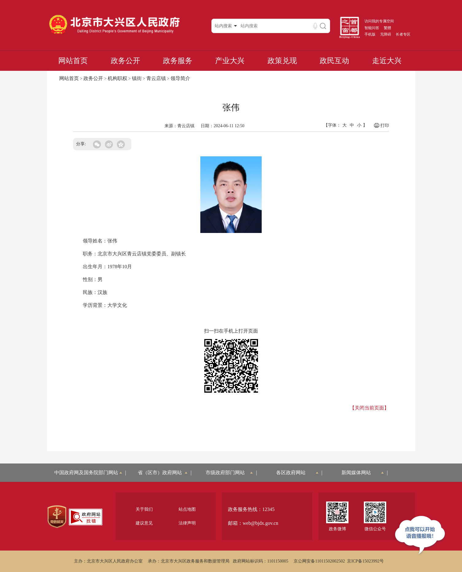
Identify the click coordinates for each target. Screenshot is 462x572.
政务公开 (125, 61)
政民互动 (334, 61)
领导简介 (180, 78)
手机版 (369, 34)
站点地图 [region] (187, 509)
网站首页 (73, 61)
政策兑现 (282, 61)
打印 (381, 125)
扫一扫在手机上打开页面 (231, 331)
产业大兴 (229, 61)
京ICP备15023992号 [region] (365, 561)
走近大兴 (387, 61)
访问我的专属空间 (379, 21)
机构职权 (117, 78)
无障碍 (385, 34)
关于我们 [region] (144, 509)
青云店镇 (156, 78)
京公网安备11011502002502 (319, 561)
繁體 (387, 28)
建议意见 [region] (144, 523)
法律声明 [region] (187, 523)
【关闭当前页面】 (369, 407)
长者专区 (403, 34)
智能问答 (371, 28)
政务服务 (177, 61)
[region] (57, 517)
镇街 (137, 78)
